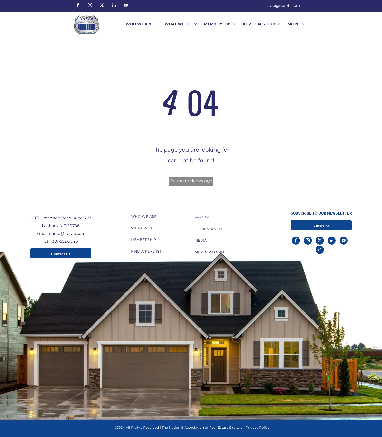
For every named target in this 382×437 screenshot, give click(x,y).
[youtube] (126, 5)
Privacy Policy (258, 427)
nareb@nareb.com (282, 5)
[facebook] (78, 5)
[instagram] (90, 5)
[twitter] (102, 5)
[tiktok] (320, 250)
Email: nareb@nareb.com (61, 233)
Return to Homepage (191, 180)
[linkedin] (114, 5)
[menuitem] (141, 24)
